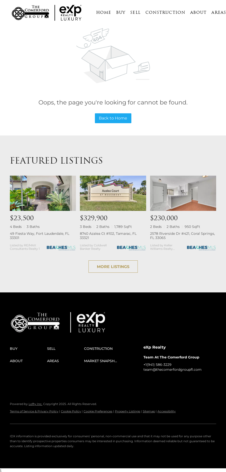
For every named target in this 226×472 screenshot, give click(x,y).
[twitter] (167, 380)
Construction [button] (165, 13)
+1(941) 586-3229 (157, 364)
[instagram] (176, 380)
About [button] (198, 13)
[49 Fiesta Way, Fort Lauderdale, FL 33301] (43, 193)
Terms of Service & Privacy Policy (34, 411)
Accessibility (166, 411)
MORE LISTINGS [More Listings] (113, 266)
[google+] (196, 380)
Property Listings (127, 411)
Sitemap (149, 411)
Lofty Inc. (35, 404)
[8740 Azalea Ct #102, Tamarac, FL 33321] (113, 193)
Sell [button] (135, 13)
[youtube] (186, 380)
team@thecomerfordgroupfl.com (172, 369)
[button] (30, 12)
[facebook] (147, 380)
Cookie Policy (71, 411)
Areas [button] (218, 13)
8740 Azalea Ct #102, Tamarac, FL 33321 (108, 235)
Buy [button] (120, 13)
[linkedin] (157, 380)
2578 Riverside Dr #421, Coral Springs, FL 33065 (182, 235)
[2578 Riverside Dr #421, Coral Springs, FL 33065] (183, 193)
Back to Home (113, 118)
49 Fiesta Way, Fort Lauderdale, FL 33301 (39, 235)
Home (103, 13)
